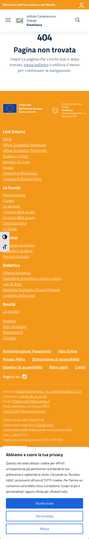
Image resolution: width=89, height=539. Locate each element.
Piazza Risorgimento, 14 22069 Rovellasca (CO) (48, 391)
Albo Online (67, 351)
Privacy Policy (14, 359)
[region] (44, 493)
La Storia (10, 229)
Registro (9, 321)
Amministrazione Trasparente (27, 351)
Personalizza (44, 516)
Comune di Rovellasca (20, 173)
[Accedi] (81, 5)
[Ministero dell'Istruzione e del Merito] (29, 4)
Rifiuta (44, 528)
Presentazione (14, 195)
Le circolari (11, 311)
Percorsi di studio (16, 256)
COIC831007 (45, 424)
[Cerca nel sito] (77, 20)
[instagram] (24, 376)
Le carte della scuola (19, 217)
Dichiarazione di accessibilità (55, 359)
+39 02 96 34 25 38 (32, 396)
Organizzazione (15, 223)
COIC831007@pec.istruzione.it (24, 411)
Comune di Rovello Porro (22, 179)
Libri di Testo (12, 284)
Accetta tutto (45, 503)
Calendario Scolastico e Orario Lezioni (32, 278)
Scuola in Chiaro (15, 156)
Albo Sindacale (14, 326)
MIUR (7, 139)
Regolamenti (13, 332)
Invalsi (8, 167)
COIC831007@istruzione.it (31, 401)
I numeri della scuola (19, 212)
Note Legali (58, 367)
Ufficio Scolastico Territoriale (25, 150)
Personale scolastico (19, 245)
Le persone (11, 206)
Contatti (9, 338)
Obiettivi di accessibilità (22, 367)
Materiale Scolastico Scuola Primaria (31, 290)
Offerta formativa (16, 273)
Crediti (80, 367)
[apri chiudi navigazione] (8, 20)
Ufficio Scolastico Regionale (24, 145)
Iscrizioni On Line (16, 162)
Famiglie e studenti (18, 251)
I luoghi (8, 200)
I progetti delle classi (19, 295)
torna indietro (36, 64)
